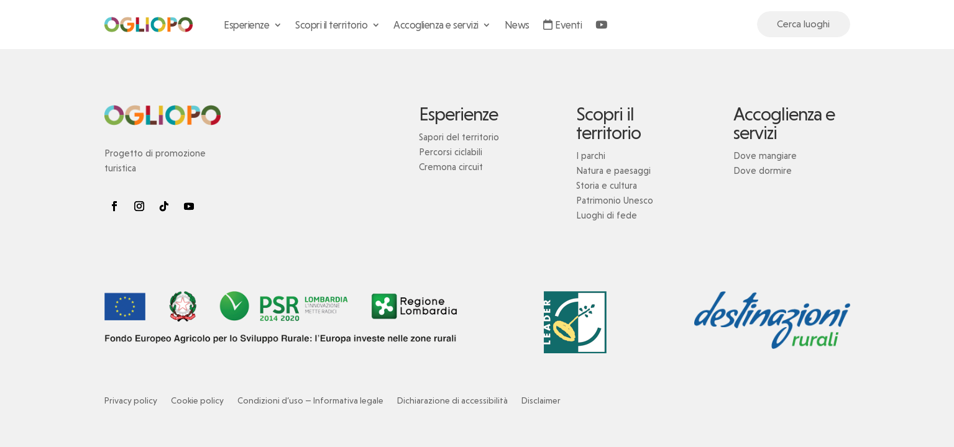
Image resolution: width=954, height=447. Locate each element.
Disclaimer (541, 400)
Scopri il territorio (331, 25)
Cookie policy (197, 400)
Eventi (562, 25)
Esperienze (246, 25)
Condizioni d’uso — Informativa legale (310, 400)
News (517, 25)
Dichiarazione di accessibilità (452, 400)
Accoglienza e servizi (436, 25)
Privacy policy (130, 400)
